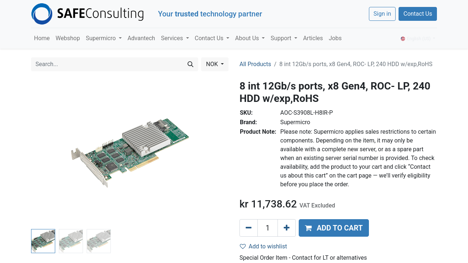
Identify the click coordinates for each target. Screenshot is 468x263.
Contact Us (417, 13)
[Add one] (287, 228)
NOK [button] (212, 64)
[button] (334, 228)
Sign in (382, 13)
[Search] (190, 64)
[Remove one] (248, 228)
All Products (255, 64)
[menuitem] (42, 38)
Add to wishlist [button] (263, 246)
